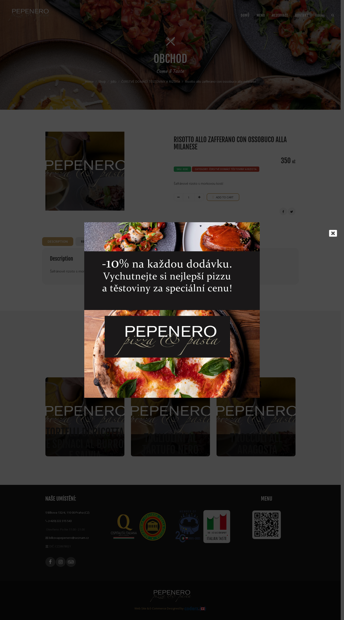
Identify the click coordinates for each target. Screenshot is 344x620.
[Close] (333, 233)
